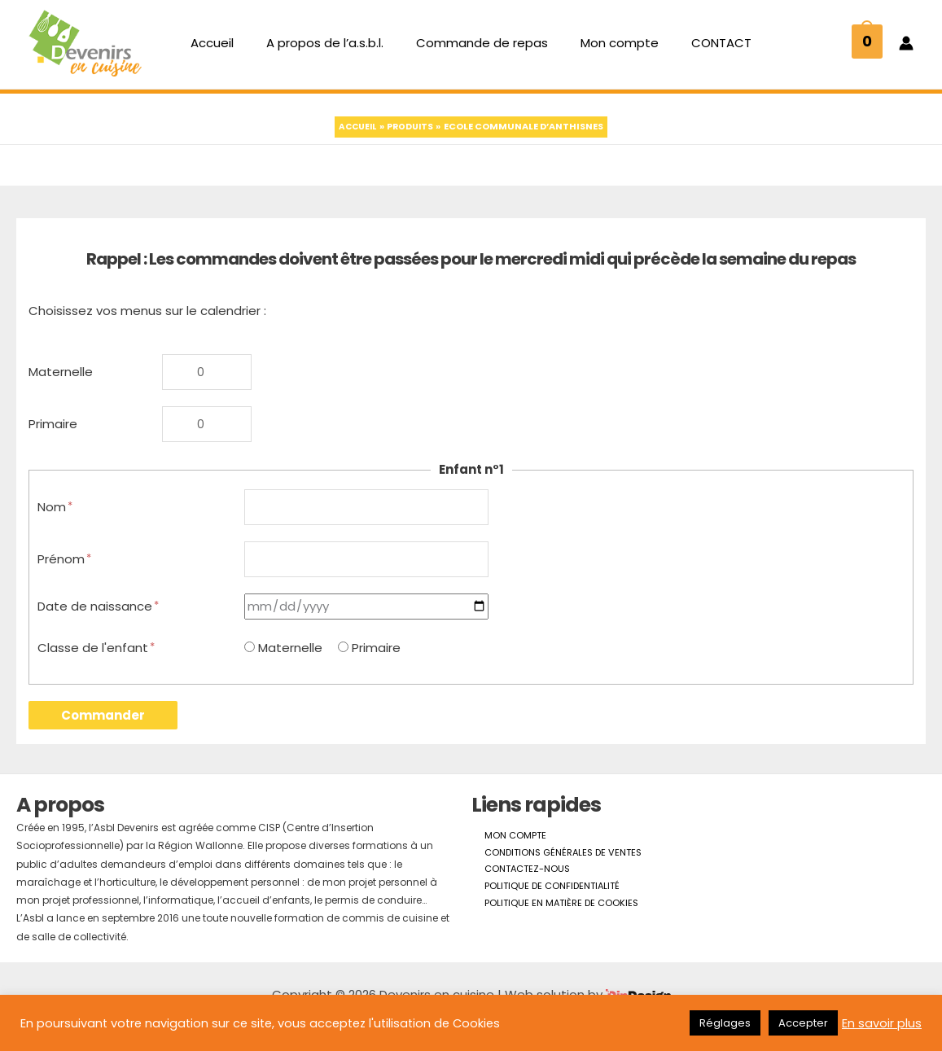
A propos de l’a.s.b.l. (333, 49)
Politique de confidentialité (541, 914)
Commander (103, 738)
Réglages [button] (725, 1023)
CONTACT (705, 49)
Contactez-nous (517, 896)
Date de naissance (98, 629)
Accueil (228, 49)
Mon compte (611, 49)
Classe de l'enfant (96, 671)
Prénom (65, 580)
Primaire (52, 440)
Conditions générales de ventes (554, 878)
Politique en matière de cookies (551, 932)
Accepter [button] (803, 1023)
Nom (55, 526)
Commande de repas (482, 49)
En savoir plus (882, 1023)
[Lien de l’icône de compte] (906, 49)
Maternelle (60, 385)
